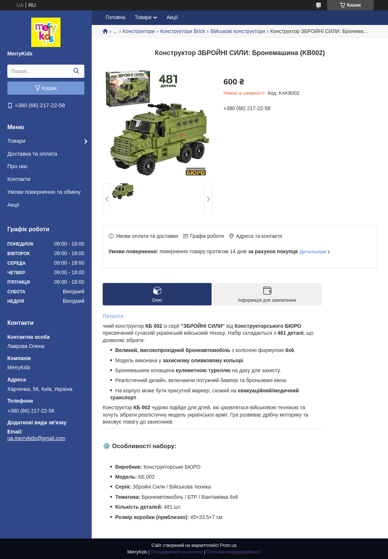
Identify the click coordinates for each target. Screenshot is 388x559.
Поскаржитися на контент (177, 552)
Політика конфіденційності (233, 552)
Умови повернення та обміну (44, 192)
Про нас (17, 166)
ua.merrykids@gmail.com (36, 438)
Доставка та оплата (32, 153)
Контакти (18, 179)
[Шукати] (76, 71)
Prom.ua (228, 545)
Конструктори (139, 31)
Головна (115, 17)
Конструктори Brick (182, 31)
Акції (13, 205)
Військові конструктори (238, 31)
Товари (16, 141)
